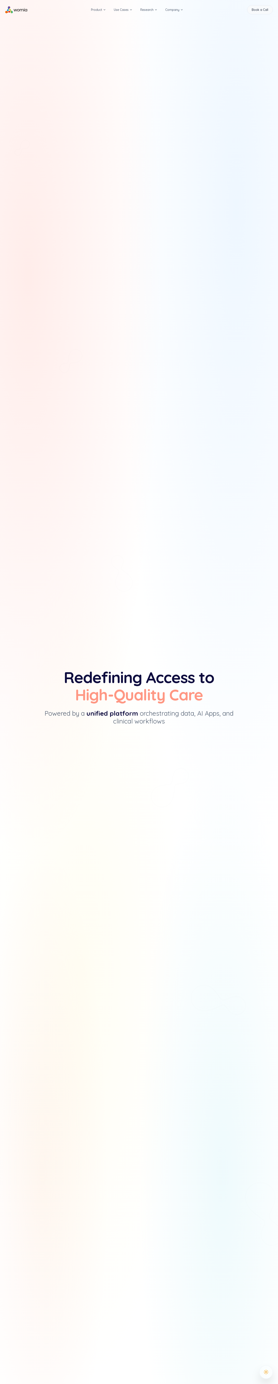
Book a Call (260, 10)
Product (98, 10)
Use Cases (123, 10)
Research (148, 10)
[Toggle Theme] (266, 1372)
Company (174, 10)
